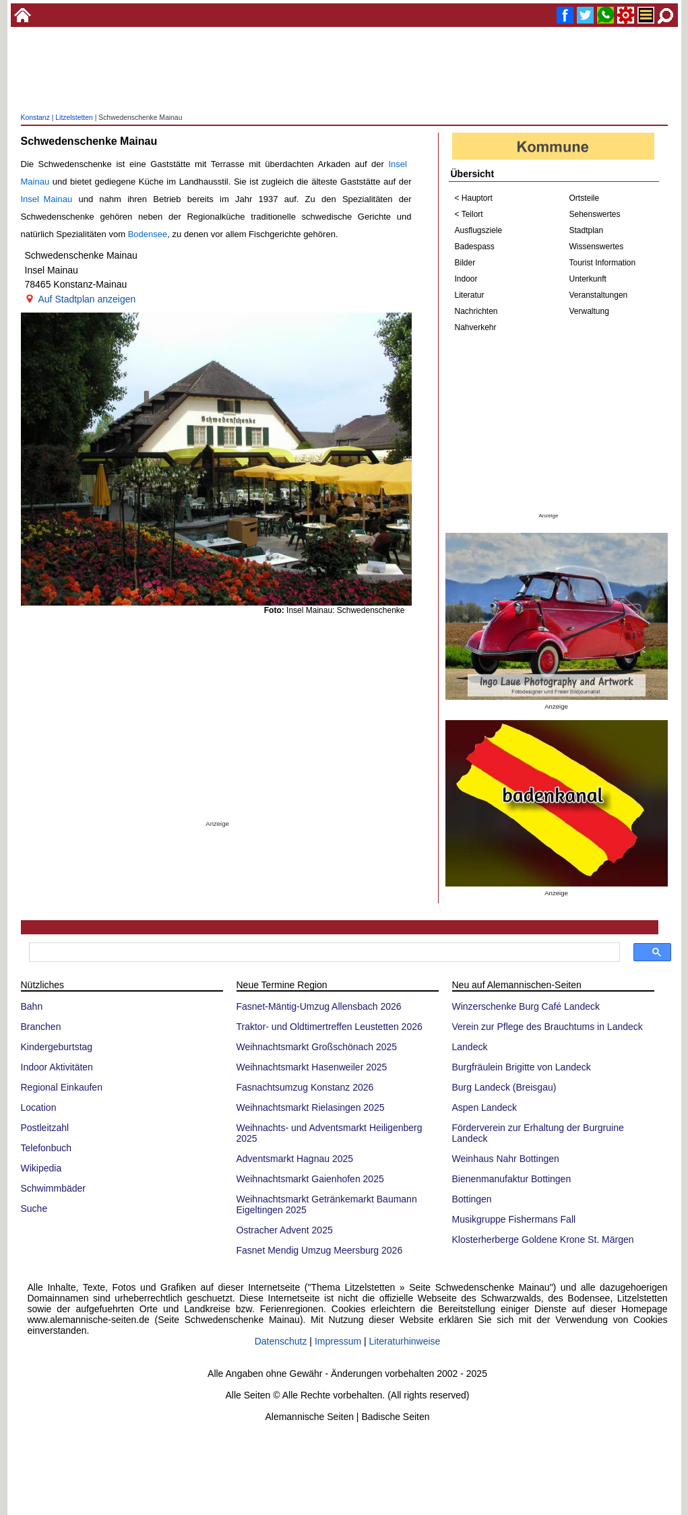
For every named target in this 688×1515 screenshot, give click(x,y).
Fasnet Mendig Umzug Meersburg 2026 (320, 1250)
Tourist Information (602, 262)
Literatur (469, 295)
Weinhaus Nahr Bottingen (505, 1158)
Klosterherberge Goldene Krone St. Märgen (543, 1239)
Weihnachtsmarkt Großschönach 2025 (317, 1046)
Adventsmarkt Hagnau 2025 (295, 1158)
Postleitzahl (45, 1127)
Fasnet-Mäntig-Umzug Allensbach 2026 (319, 1006)
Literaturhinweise (405, 1341)
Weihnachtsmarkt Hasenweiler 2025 (312, 1067)
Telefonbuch (46, 1147)
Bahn (32, 1006)
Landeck (470, 1046)
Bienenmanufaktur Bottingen (511, 1178)
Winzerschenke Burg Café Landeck (526, 1006)
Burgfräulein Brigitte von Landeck (521, 1067)
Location (39, 1107)
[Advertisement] (344, 70)
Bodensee (148, 234)
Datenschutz (281, 1341)
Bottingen (472, 1199)
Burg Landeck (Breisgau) (504, 1087)
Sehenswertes (595, 214)
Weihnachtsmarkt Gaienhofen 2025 (310, 1178)
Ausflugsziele (479, 230)
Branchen (41, 1026)
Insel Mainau (47, 199)
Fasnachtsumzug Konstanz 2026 (305, 1087)
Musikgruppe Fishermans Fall (514, 1219)
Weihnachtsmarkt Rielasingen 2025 (311, 1107)
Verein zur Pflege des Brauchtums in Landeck (547, 1026)
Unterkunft (587, 279)
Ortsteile (584, 198)
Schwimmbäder (53, 1188)
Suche (34, 1208)
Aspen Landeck (485, 1107)
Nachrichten (476, 311)
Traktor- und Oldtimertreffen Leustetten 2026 (330, 1026)
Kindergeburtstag (57, 1046)
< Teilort (469, 214)
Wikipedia (41, 1168)
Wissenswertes (596, 246)
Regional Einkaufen (61, 1087)
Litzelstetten (73, 117)
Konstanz (35, 117)
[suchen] (323, 952)
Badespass (475, 246)
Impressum (338, 1341)
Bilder (465, 262)
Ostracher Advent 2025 (285, 1230)
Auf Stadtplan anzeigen (87, 299)
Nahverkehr (476, 327)
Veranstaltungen (598, 295)
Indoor (466, 279)
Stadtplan (586, 230)
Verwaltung (589, 311)
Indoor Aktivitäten (57, 1067)
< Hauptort (474, 198)
